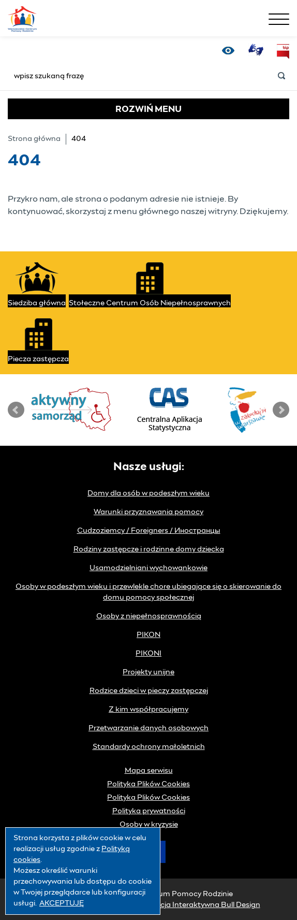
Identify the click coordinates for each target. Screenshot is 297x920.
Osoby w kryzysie (149, 824)
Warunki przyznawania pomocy (148, 512)
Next (281, 410)
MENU (148, 109)
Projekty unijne (148, 672)
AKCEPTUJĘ (61, 903)
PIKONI (148, 653)
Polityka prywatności (148, 811)
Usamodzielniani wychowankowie (148, 568)
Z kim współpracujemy (148, 709)
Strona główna (34, 139)
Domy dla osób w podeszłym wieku (148, 493)
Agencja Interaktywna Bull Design (201, 905)
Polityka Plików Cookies (148, 784)
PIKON (148, 635)
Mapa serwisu (149, 770)
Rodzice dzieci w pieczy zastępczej (149, 691)
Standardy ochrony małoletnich (149, 747)
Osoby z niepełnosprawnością (148, 616)
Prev (16, 410)
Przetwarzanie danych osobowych (148, 728)
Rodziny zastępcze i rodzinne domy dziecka (148, 549)
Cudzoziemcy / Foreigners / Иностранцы (148, 530)
